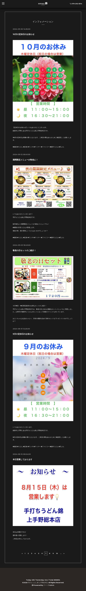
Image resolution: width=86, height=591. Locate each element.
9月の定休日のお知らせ (23, 334)
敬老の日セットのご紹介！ (24, 250)
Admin (51, 585)
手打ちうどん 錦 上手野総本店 (38, 582)
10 (57, 553)
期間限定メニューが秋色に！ (25, 159)
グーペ (45, 585)
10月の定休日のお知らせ (23, 34)
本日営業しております (22, 459)
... (60, 553)
